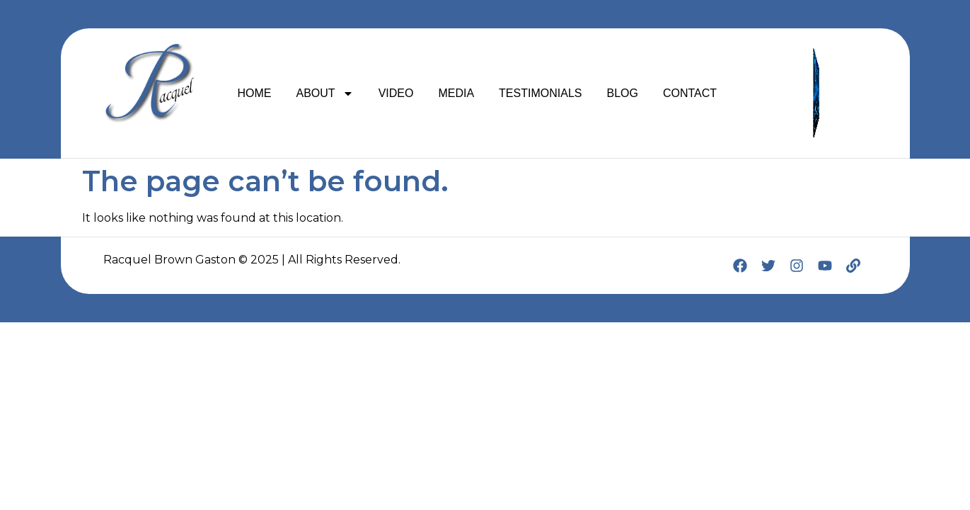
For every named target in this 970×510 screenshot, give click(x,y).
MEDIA (456, 93)
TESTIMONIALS (540, 93)
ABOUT (325, 93)
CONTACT (690, 93)
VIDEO (396, 93)
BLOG (621, 93)
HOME (255, 93)
